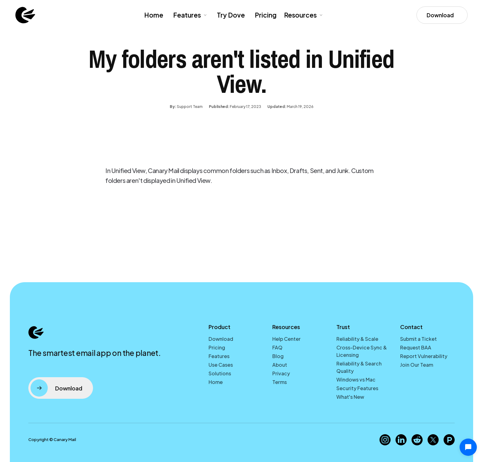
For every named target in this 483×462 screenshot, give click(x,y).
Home (153, 15)
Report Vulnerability (423, 356)
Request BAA (415, 347)
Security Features (357, 388)
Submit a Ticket (418, 339)
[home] (25, 15)
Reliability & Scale (357, 339)
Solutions (220, 373)
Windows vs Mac (355, 379)
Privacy (281, 373)
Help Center (286, 339)
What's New (350, 397)
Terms (279, 382)
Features (219, 356)
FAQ (277, 347)
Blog (278, 356)
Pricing (266, 15)
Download (221, 339)
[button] (189, 15)
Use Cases (221, 364)
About (279, 364)
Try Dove (231, 15)
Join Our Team (416, 364)
